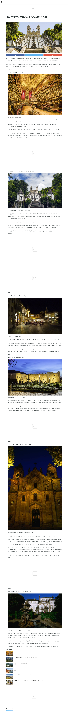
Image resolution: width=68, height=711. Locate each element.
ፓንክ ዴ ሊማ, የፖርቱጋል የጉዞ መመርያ (20, 663)
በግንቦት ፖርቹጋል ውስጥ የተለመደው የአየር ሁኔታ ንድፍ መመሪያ (25, 674)
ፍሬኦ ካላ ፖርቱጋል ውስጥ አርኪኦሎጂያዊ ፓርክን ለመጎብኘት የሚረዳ (25, 657)
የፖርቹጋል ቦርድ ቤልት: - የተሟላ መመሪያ (21, 651)
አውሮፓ (7, 14)
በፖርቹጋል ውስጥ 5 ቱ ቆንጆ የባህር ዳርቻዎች (21, 669)
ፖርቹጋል (10, 14)
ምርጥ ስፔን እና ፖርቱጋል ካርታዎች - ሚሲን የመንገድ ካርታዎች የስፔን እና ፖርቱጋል (28, 680)
